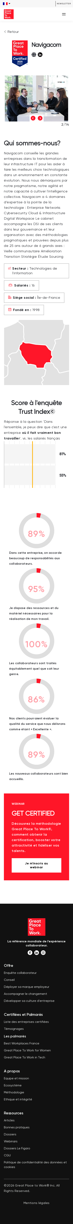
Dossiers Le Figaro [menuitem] (17, 1148)
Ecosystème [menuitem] (13, 1085)
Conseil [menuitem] (9, 980)
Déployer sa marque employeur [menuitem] (26, 987)
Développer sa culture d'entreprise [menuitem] (29, 1001)
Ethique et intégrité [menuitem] (18, 1099)
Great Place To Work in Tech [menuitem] (24, 1057)
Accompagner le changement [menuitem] (25, 994)
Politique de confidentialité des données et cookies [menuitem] (35, 1165)
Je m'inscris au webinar (36, 865)
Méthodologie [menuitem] (14, 1092)
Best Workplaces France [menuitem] (21, 1043)
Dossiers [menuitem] (10, 1134)
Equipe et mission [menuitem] (16, 1078)
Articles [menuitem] (9, 1120)
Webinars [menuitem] (11, 1141)
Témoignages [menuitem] (14, 1029)
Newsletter (64, 4)
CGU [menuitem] (7, 1155)
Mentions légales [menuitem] (37, 1203)
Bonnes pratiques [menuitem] (17, 1127)
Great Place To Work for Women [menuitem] (27, 1050)
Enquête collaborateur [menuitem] (20, 973)
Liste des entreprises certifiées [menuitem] (26, 1022)
